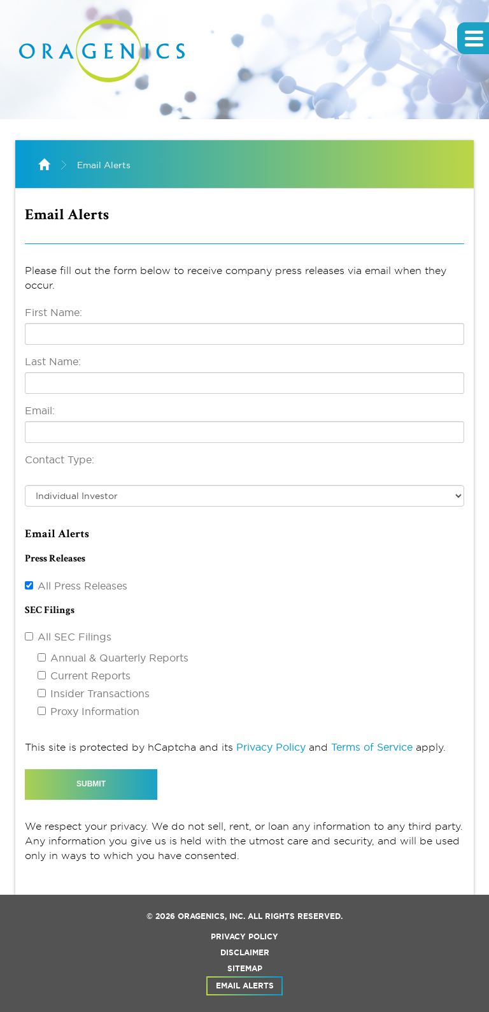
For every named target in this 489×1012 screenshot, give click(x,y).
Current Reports (90, 675)
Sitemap (244, 969)
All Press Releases (82, 585)
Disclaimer (244, 953)
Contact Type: (59, 459)
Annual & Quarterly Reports (119, 657)
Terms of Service (372, 747)
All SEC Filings (74, 636)
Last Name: (53, 361)
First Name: (53, 312)
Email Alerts (104, 165)
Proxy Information (94, 711)
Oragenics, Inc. (211, 916)
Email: (40, 410)
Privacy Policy (271, 747)
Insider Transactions (100, 693)
